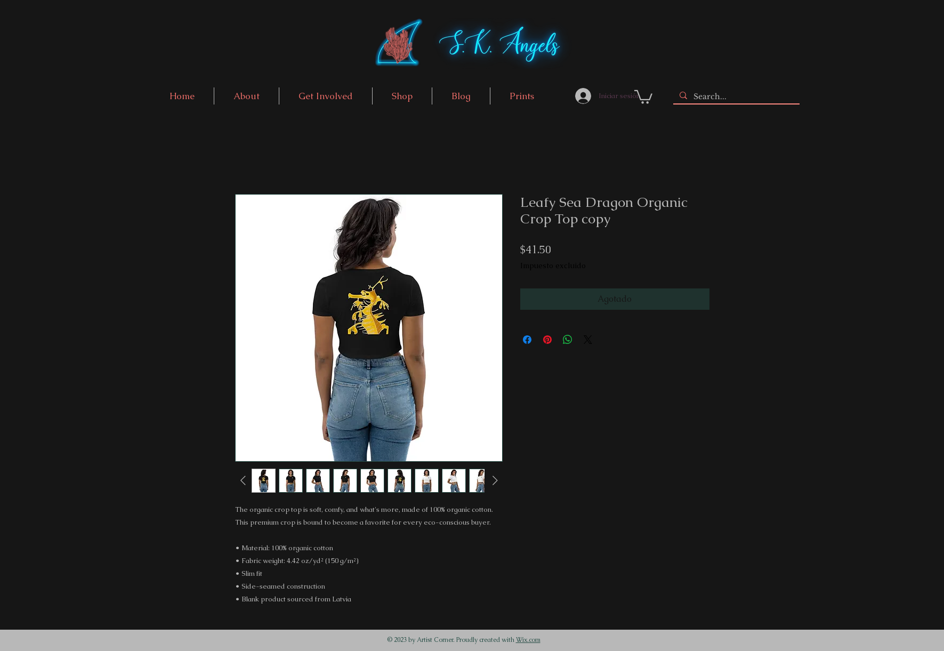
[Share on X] (588, 339)
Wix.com (528, 640)
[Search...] (735, 97)
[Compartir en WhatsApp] (567, 339)
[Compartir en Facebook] (527, 339)
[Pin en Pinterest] (547, 339)
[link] (643, 96)
